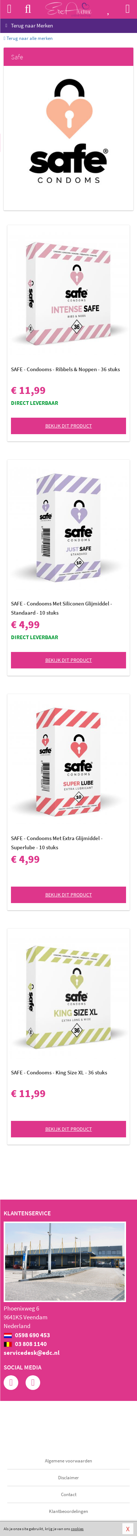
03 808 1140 (25, 1344)
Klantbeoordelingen (68, 1511)
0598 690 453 (27, 1335)
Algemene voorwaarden (68, 1461)
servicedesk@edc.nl (32, 1353)
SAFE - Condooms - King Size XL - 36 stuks (59, 1072)
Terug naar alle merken (28, 38)
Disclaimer (68, 1478)
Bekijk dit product (68, 425)
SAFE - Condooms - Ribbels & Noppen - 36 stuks (65, 369)
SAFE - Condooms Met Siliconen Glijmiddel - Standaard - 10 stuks (61, 608)
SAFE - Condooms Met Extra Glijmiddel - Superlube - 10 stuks (57, 843)
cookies (77, 1528)
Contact (68, 1494)
